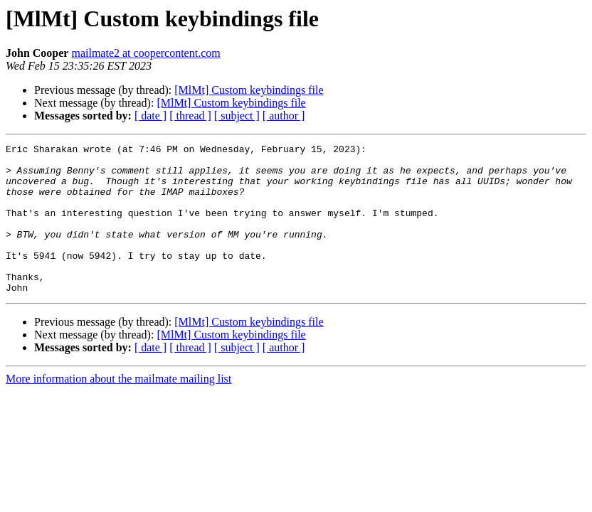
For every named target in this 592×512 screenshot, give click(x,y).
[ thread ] (190, 116)
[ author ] (284, 116)
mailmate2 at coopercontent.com (145, 53)
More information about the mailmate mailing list (118, 408)
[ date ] (150, 116)
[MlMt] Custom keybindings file (248, 90)
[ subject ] (237, 116)
